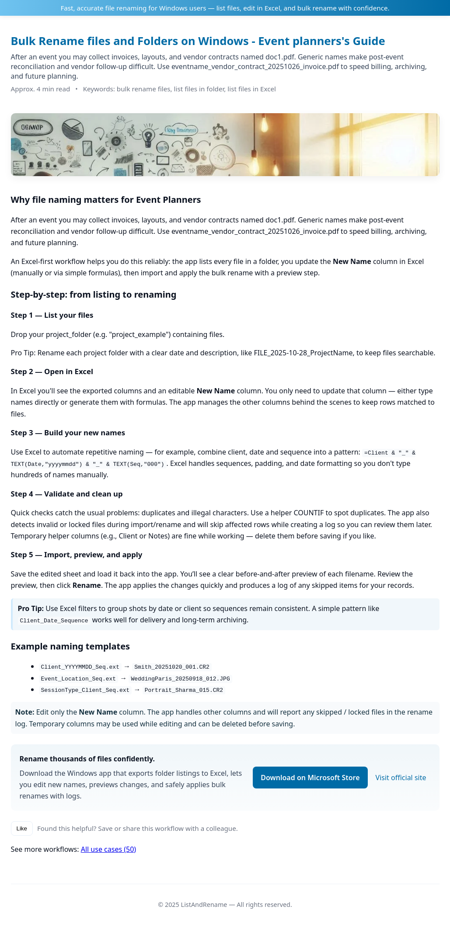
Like (22, 828)
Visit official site (401, 777)
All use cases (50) (108, 849)
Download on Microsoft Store (310, 777)
